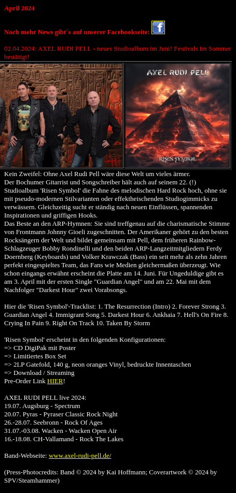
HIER (55, 381)
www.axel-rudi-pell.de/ (80, 455)
